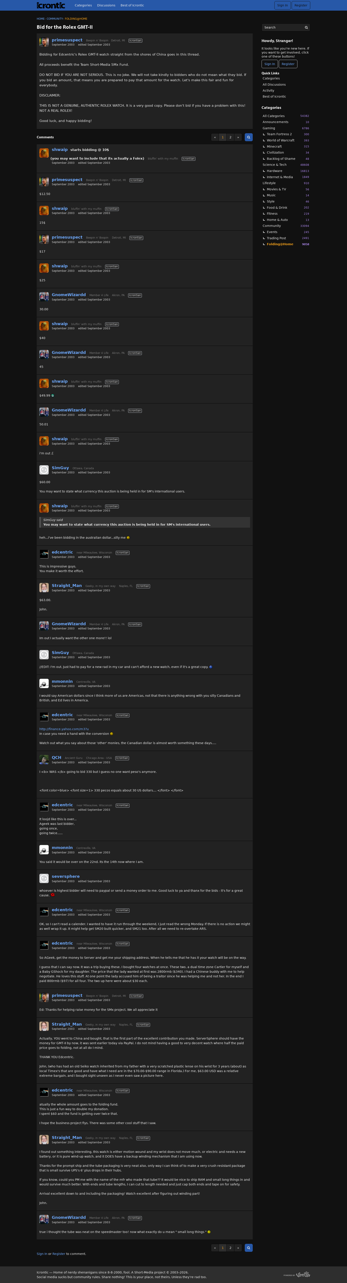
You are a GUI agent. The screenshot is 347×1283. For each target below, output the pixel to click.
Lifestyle (286, 183)
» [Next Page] (238, 137)
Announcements (286, 122)
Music (288, 195)
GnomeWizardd (69, 294)
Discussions (106, 5)
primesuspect (67, 40)
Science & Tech (286, 165)
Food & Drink (288, 207)
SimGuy (60, 467)
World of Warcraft (288, 140)
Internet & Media (288, 177)
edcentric (62, 552)
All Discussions (274, 84)
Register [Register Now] (288, 64)
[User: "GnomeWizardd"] (44, 296)
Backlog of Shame (288, 159)
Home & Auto (288, 220)
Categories (83, 5)
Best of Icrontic (132, 5)
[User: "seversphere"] (44, 878)
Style (288, 201)
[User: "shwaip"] (44, 153)
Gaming (286, 128)
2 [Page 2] (230, 137)
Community (286, 226)
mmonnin (62, 681)
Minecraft (288, 146)
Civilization (288, 152)
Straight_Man (67, 585)
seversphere (66, 876)
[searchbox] (286, 27)
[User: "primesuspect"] (44, 42)
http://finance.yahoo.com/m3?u (64, 729)
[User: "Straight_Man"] (44, 587)
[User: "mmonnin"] (44, 683)
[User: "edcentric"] (44, 554)
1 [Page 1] (223, 137)
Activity (268, 90)
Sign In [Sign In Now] (269, 64)
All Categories (286, 116)
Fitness (288, 214)
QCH (56, 757)
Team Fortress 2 (288, 134)
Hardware (288, 171)
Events (288, 232)
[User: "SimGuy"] (44, 470)
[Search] (306, 27)
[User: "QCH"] (44, 759)
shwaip (60, 149)
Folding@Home (288, 244)
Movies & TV (288, 189)
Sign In (282, 5)
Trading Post (288, 238)
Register (301, 5)
